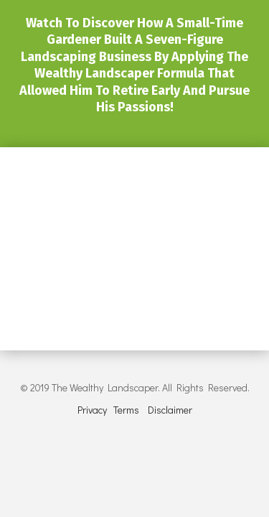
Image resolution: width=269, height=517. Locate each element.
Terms (126, 409)
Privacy (92, 409)
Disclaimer (170, 409)
